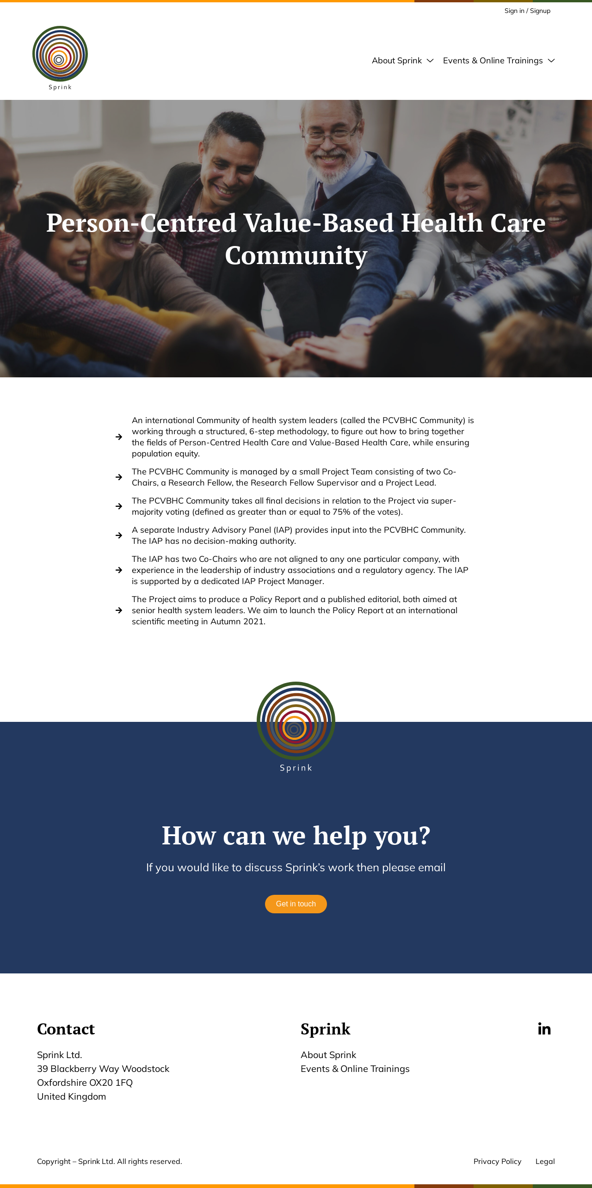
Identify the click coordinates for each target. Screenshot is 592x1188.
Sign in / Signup (527, 10)
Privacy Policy (498, 1161)
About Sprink (328, 1054)
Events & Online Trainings (357, 1068)
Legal (545, 1161)
